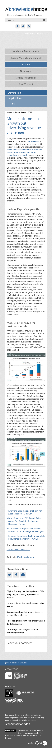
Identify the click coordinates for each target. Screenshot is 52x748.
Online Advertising (26, 77)
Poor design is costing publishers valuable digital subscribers (26, 622)
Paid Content (26, 84)
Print (23, 575)
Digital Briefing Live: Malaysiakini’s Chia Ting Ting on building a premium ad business (25, 594)
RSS (29, 26)
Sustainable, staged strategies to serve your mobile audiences (25, 613)
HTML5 (12, 103)
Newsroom (26, 70)
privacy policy (11, 663)
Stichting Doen (9, 693)
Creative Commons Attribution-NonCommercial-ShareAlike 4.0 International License (24, 735)
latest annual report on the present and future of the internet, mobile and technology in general (24, 152)
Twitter (23, 26)
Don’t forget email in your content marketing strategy (22, 631)
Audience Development (26, 51)
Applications (15, 98)
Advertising (14, 92)
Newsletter (30, 33)
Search (44, 20)
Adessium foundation (25, 693)
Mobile (26, 64)
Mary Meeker (33, 141)
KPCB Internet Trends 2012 (18, 549)
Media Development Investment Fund (16, 675)
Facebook (17, 26)
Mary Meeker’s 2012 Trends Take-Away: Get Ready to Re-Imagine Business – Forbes (24, 521)
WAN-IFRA (14, 700)
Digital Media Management (26, 57)
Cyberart (41, 743)
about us (23, 663)
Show (3, 2)
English (40, 33)
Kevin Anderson (14, 112)
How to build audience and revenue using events (25, 605)
